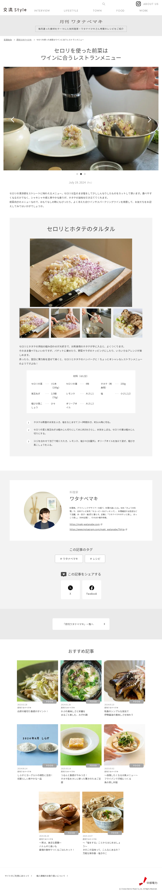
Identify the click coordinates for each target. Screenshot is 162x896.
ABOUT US (151, 4)
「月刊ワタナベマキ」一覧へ (78, 624)
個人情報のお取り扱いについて (50, 875)
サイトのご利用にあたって (17, 875)
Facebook (91, 594)
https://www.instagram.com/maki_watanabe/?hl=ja (97, 529)
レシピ (96, 559)
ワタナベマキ (70, 559)
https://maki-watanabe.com (85, 524)
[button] (77, 174)
